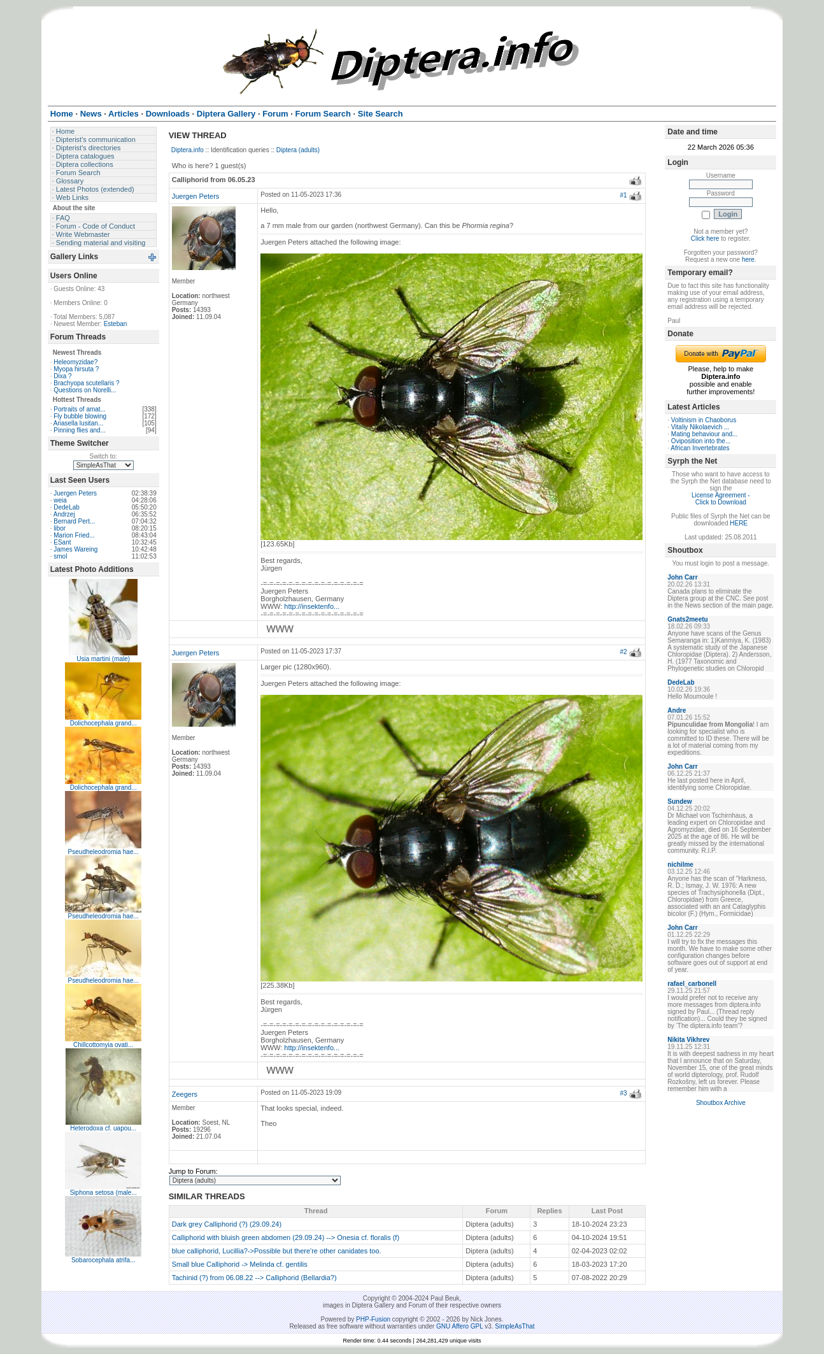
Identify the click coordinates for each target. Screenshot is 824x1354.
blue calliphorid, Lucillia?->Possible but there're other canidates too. (276, 1251)
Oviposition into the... (700, 441)
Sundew (679, 801)
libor (59, 528)
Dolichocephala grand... (103, 723)
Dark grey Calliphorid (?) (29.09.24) (226, 1224)
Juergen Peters (75, 493)
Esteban (115, 323)
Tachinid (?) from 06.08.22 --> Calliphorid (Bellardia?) (254, 1277)
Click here (705, 238)
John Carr (682, 577)
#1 (623, 195)
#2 (623, 651)
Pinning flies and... (79, 430)
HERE (739, 523)
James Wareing (75, 549)
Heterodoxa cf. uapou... (103, 1128)
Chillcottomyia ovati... (103, 1044)
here (748, 259)
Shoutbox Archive (721, 1102)
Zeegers (184, 1094)
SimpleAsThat (514, 1326)
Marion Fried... (73, 535)
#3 (623, 1093)
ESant (62, 542)
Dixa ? (62, 376)
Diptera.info (187, 149)
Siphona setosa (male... (103, 1192)
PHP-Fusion (373, 1319)
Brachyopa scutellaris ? (86, 383)
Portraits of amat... (79, 409)
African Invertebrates (700, 448)
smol (60, 556)
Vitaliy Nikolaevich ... (700, 427)
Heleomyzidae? (75, 362)
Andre (676, 710)
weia (60, 500)
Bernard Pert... (74, 521)
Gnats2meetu (687, 619)
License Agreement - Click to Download (721, 499)
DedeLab (66, 507)
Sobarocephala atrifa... (103, 1260)
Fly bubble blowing (79, 416)
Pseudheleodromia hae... (103, 851)
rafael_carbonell (691, 983)
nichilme (680, 864)
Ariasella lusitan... (78, 423)
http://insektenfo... (311, 606)
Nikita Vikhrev (688, 1039)
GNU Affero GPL (459, 1326)
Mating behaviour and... (704, 434)
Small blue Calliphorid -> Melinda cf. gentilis (240, 1264)
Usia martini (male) (103, 658)
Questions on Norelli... (84, 390)
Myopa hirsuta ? (76, 369)
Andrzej (64, 514)
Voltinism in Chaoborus (703, 420)
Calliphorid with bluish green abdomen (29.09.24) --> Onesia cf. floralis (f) (285, 1237)
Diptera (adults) (298, 149)
